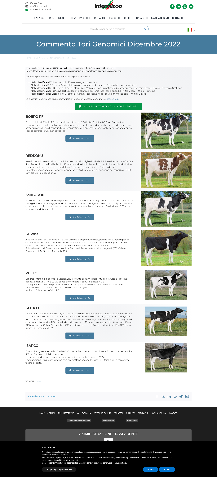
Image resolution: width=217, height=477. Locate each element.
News (35, 58)
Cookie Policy (132, 420)
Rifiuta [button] (151, 469)
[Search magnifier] (145, 29)
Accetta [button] (166, 469)
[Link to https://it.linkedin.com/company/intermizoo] (178, 6)
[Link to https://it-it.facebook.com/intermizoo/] (172, 6)
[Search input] (107, 29)
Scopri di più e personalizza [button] (59, 469)
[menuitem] (191, 30)
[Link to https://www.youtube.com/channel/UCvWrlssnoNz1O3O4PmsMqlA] (191, 6)
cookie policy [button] (61, 455)
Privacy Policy (108, 420)
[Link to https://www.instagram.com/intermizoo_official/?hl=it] (184, 6)
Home (28, 58)
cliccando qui (112, 99)
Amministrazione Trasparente (79, 420)
